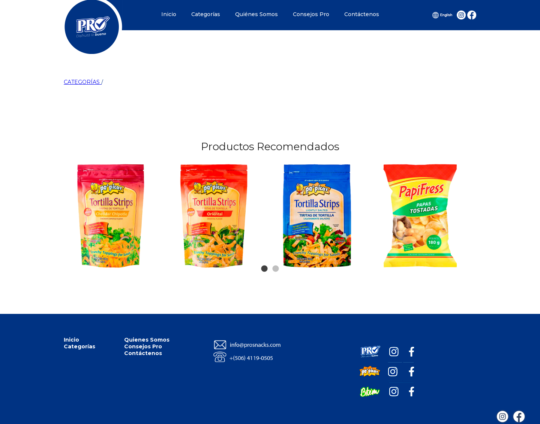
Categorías (205, 14)
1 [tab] (264, 257)
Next (462, 179)
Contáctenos (361, 14)
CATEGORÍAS (82, 82)
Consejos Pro (311, 14)
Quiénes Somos (256, 14)
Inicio (168, 14)
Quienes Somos (147, 339)
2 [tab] (275, 257)
